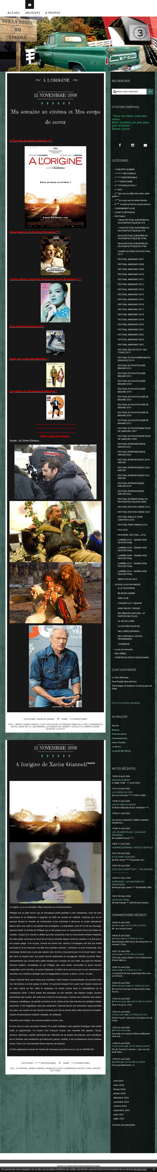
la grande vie (53, 740)
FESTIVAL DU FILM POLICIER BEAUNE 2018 (131, 386)
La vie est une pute (124, 653)
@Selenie (116, 929)
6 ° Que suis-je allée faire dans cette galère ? (130, 198)
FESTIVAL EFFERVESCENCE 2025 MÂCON (134, 480)
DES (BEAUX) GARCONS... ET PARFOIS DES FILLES (132, 618)
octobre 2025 (120, 1109)
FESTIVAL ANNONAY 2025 (131, 348)
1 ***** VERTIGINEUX (125, 177)
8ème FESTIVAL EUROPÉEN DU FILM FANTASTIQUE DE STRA (133, 240)
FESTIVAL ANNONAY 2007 (131, 263)
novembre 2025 (121, 1105)
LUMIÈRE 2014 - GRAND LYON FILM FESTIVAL (132, 576)
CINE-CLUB (123, 602)
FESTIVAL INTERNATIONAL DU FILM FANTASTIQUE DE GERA (133, 504)
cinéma (18, 738)
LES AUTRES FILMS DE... (129, 630)
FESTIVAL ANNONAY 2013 (131, 293)
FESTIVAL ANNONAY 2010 (131, 278)
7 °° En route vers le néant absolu (131, 204)
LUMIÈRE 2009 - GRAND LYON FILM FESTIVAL (132, 560)
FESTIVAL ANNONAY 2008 (131, 267)
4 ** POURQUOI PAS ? (126, 189)
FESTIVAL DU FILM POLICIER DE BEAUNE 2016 (133, 417)
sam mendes (38, 740)
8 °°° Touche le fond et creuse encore (133, 208)
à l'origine (64, 738)
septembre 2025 (121, 1114)
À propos (52, 16)
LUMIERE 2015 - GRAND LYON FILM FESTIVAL (132, 544)
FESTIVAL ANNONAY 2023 (131, 338)
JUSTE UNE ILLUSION (123, 808)
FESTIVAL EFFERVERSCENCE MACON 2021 (131, 449)
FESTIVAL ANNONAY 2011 (131, 283)
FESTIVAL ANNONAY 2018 (131, 318)
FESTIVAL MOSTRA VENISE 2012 (134, 510)
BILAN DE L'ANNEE (45, 733)
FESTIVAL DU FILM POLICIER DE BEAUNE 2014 (133, 401)
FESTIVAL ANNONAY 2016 (131, 308)
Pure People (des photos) (124, 685)
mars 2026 (118, 1088)
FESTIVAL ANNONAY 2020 (131, 328)
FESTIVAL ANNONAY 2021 (131, 333)
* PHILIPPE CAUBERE (125, 173)
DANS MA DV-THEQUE (129, 612)
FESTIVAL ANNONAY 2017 (131, 313)
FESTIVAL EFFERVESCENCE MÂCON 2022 (131, 496)
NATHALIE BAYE (121, 783)
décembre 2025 (121, 1101)
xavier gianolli (31, 738)
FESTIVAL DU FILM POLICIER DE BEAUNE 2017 (133, 425)
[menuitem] (13, 16)
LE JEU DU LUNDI (126, 624)
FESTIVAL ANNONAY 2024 (131, 343)
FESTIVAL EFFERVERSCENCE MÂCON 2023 (131, 456)
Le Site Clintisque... (121, 681)
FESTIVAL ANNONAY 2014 (131, 298)
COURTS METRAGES (125, 216)
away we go (25, 740)
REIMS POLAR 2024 (127, 582)
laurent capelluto (72, 740)
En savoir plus (140, 1169)
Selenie (115, 957)
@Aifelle (116, 1065)
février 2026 (119, 1093)
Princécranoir (118, 1018)
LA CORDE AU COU (122, 795)
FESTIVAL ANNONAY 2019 (131, 323)
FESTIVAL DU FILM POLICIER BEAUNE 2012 (131, 370)
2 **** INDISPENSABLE (45, 1087)
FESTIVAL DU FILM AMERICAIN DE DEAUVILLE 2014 (134, 362)
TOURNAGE (123, 647)
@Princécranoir (119, 989)
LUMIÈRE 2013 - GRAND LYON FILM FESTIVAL (132, 568)
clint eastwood (49, 738)
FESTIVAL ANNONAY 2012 (131, 288)
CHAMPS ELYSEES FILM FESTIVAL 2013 (134, 256)
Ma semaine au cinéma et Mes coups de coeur (55, 124)
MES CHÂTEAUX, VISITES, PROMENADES (130, 641)
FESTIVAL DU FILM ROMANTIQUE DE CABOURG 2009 (134, 441)
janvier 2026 (119, 1097)
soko (89, 1092)
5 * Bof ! (119, 193)
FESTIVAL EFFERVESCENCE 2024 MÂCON (134, 472)
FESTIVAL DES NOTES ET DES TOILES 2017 (132, 354)
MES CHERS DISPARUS (129, 634)
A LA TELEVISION (126, 592)
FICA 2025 (123, 533)
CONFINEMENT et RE (125, 212)
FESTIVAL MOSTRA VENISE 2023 (134, 515)
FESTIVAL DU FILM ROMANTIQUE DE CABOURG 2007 (134, 433)
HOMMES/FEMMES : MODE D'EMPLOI (132, 850)
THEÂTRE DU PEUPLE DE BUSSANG (132, 661)
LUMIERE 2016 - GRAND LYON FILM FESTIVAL (132, 552)
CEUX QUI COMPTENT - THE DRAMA (132, 872)
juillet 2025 (118, 1122)
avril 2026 (118, 1084)
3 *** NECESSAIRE (124, 185)
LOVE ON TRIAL (120, 903)
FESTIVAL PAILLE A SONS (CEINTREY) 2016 (130, 521)
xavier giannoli (36, 1092)
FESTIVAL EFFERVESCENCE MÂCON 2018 (131, 488)
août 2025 (118, 1118)
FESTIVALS (120, 220)
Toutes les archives (123, 1128)
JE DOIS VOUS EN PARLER (127, 588)
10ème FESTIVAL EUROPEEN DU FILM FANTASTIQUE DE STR (133, 224)
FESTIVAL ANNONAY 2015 (131, 303)
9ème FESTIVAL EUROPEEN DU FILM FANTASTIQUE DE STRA (133, 248)
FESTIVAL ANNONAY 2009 (131, 273)
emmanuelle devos (75, 1092)
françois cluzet (80, 738)
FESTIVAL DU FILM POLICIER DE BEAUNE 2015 (133, 409)
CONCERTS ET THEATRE (130, 607)
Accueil (14, 16)
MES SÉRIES (120, 657)
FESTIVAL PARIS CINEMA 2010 (132, 528)
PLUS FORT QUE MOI (123, 860)
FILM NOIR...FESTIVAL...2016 (132, 538)
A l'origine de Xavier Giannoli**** (55, 782)
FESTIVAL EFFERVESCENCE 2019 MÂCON (134, 464)
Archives (32, 16)
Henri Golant (119, 746)
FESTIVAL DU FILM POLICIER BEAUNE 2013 (131, 378)
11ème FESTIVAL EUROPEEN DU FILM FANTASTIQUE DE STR (133, 232)
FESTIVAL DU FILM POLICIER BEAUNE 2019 (131, 393)
